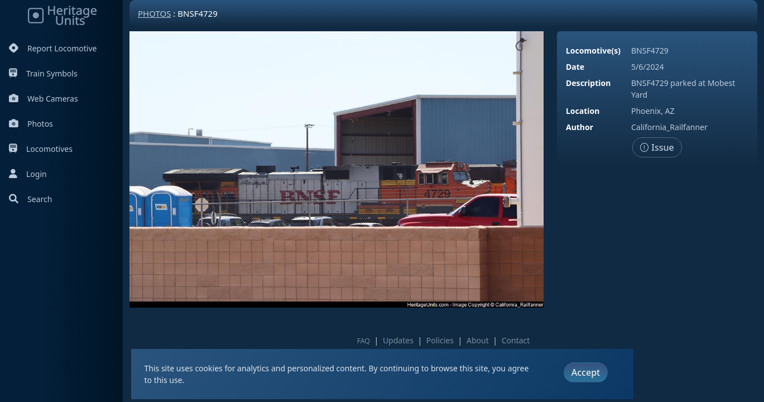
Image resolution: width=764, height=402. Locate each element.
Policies (440, 340)
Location (582, 111)
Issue (657, 147)
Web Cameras (43, 98)
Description (588, 83)
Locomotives (41, 148)
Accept (585, 372)
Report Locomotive (53, 48)
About (478, 340)
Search (30, 199)
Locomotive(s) (593, 50)
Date (575, 66)
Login (28, 174)
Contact (516, 340)
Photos (31, 123)
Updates (398, 340)
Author (579, 127)
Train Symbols (43, 73)
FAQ (363, 341)
